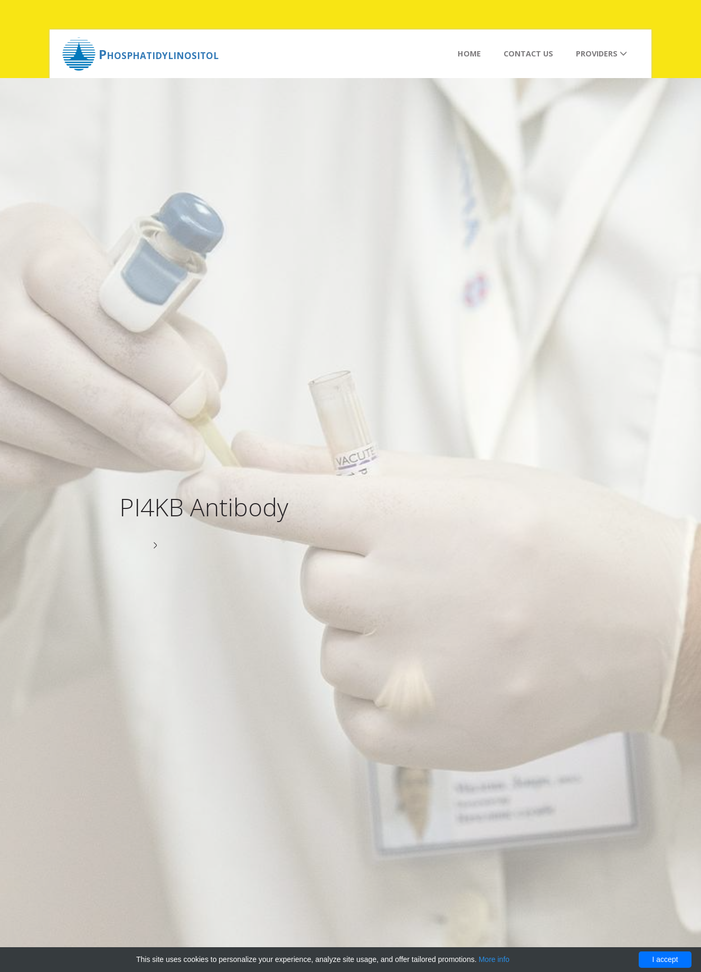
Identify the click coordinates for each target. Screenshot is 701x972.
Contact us (528, 54)
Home (469, 54)
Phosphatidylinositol (159, 54)
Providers (601, 54)
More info (494, 959)
